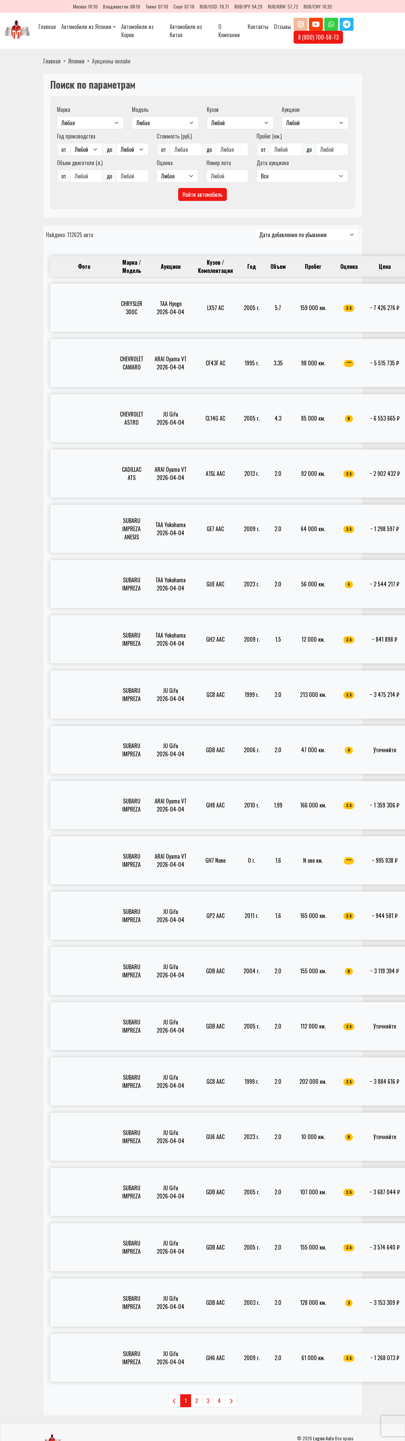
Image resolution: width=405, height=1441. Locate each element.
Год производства (76, 136)
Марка (63, 109)
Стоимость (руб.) (174, 136)
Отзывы (282, 27)
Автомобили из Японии (86, 27)
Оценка (165, 163)
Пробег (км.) (269, 136)
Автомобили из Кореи (137, 31)
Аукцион (291, 109)
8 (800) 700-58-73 (318, 37)
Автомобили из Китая (186, 31)
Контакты (258, 27)
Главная (47, 27)
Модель (140, 109)
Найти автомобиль (202, 194)
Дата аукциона (272, 163)
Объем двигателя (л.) (80, 163)
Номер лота (218, 163)
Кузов (213, 109)
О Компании (229, 31)
